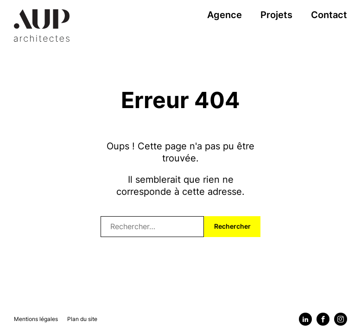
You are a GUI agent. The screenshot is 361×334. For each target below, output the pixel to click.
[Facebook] (323, 319)
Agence (224, 14)
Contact (329, 14)
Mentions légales (36, 318)
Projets (276, 14)
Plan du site (82, 318)
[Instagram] (340, 319)
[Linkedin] (305, 319)
